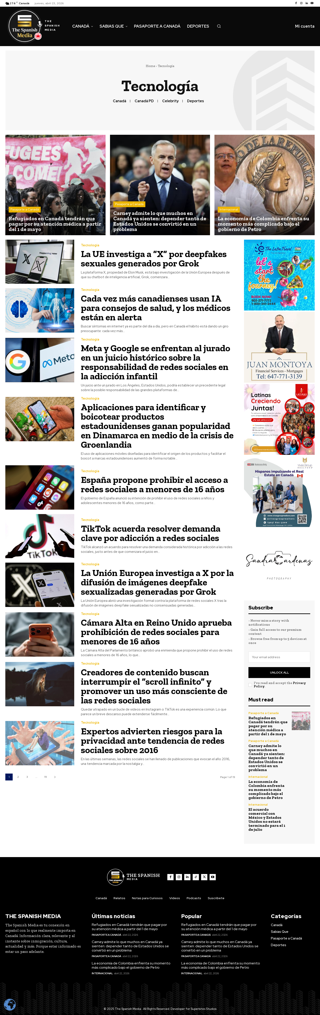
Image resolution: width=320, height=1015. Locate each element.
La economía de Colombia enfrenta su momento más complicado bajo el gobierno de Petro (266, 789)
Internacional (229, 209)
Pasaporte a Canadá (24, 209)
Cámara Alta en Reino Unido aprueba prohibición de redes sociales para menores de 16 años (156, 632)
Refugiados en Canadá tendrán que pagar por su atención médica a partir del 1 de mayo (268, 725)
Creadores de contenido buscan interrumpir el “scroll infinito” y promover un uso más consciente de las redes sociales (154, 686)
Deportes (195, 101)
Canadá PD (144, 101)
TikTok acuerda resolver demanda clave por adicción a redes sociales (150, 533)
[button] (219, 26)
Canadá (119, 101)
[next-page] (54, 777)
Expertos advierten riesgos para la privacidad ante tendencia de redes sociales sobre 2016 (152, 740)
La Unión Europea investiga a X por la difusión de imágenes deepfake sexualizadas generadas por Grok (157, 582)
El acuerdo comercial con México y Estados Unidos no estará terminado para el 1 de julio (266, 819)
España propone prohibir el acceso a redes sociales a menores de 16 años (154, 484)
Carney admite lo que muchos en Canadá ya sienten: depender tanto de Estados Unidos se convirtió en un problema (266, 757)
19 (45, 777)
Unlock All (279, 672)
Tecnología (90, 245)
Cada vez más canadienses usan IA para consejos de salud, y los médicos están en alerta (155, 308)
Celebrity (170, 101)
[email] (279, 657)
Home (150, 66)
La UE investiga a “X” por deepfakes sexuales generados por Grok (154, 258)
